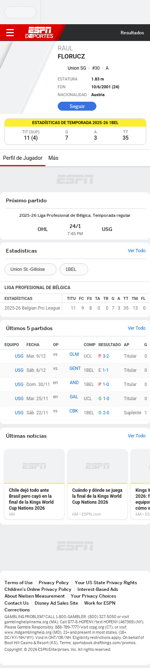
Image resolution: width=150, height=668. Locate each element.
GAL (74, 396)
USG (19, 356)
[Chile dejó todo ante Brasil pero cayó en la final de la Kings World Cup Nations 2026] (34, 484)
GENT (75, 368)
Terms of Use (18, 582)
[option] (34, 484)
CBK (73, 411)
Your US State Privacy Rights (106, 582)
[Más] (64, 158)
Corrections (17, 609)
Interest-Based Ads (97, 589)
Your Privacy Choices (93, 596)
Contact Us (16, 603)
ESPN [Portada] (39, 32)
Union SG (77, 68)
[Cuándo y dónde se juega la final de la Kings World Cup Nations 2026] (97, 484)
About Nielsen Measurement (34, 596)
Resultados (132, 32)
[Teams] (30, 269)
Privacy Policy (54, 582)
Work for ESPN (99, 603)
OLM (74, 354)
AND (74, 382)
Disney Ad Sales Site (56, 603)
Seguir (77, 106)
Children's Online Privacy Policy (37, 589)
